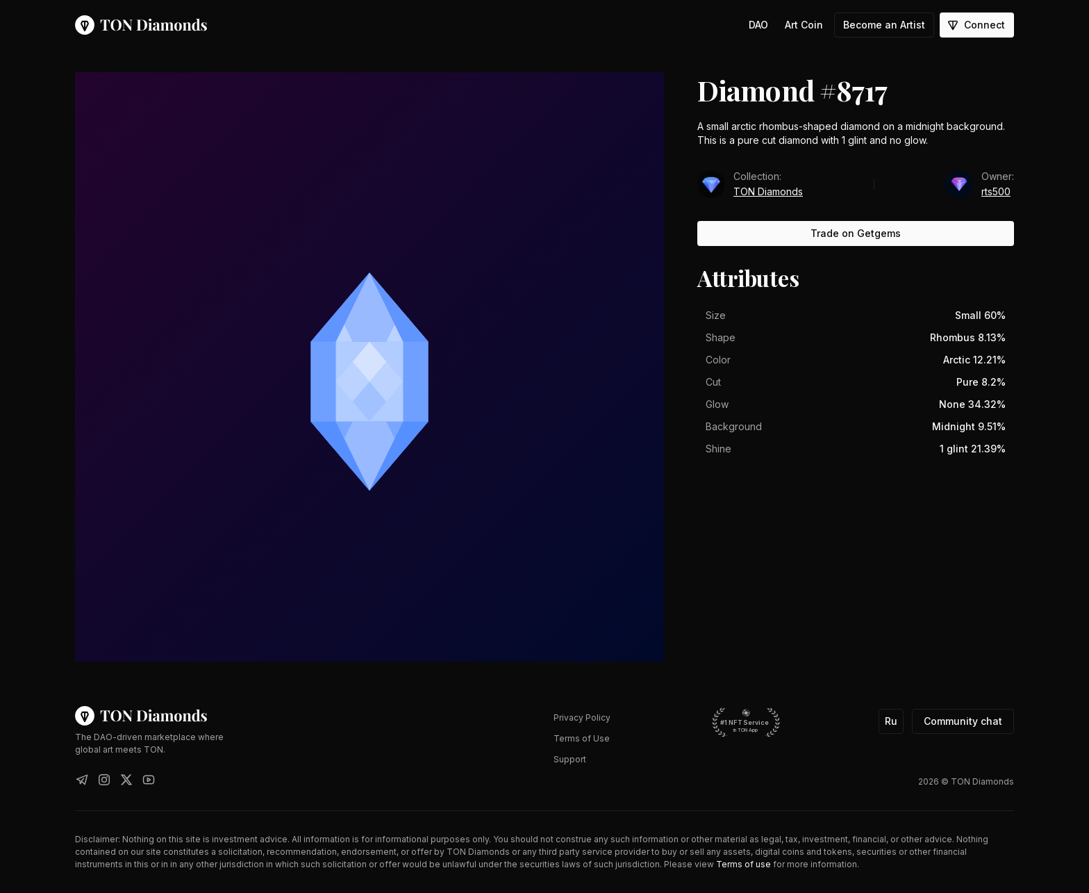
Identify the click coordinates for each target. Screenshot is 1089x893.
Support (570, 759)
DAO (758, 25)
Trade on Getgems (855, 233)
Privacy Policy (582, 717)
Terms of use (743, 864)
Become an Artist (884, 25)
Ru (891, 721)
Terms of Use (582, 738)
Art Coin (804, 25)
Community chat (963, 721)
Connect (975, 25)
